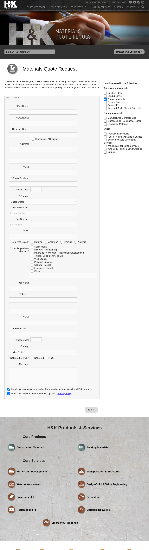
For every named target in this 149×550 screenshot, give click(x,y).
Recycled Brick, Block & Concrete (124, 109)
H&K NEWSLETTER (92, 2)
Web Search (40, 204)
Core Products (59, 7)
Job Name (24, 228)
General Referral (42, 210)
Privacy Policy (65, 302)
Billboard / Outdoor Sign (46, 195)
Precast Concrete (116, 103)
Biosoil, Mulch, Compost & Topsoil (124, 122)
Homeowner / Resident (46, 125)
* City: (26, 142)
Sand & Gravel (115, 97)
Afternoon (53, 187)
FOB (52, 272)
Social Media (40, 192)
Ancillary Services (100, 7)
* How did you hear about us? (19, 195)
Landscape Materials (118, 125)
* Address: (24, 129)
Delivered (39, 272)
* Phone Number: (20, 168)
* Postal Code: (22, 155)
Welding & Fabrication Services (123, 147)
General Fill (113, 106)
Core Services (78, 7)
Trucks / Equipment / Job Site (48, 201)
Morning (38, 187)
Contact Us (133, 7)
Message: (24, 279)
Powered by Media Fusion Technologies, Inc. (28, 522)
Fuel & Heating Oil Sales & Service (125, 137)
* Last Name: (22, 113)
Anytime (82, 187)
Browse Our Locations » (129, 52)
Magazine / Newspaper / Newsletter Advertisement (59, 198)
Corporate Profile (37, 7)
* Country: (24, 161)
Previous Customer (43, 207)
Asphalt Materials (116, 100)
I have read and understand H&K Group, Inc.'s (39, 302)
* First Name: (22, 107)
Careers (118, 7)
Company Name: (20, 120)
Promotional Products (118, 134)
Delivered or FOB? (19, 272)
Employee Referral (43, 213)
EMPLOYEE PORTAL (120, 2)
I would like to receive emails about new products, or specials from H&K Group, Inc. (52, 297)
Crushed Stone (115, 94)
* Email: (25, 181)
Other (37, 216)
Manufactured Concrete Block (122, 119)
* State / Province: (20, 149)
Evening (68, 187)
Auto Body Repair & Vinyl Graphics (125, 150)
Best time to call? (20, 187)
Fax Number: (22, 174)
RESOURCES (106, 2)
